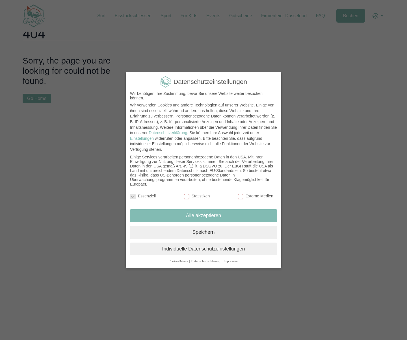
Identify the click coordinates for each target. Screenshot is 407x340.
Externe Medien (255, 196)
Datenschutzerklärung (168, 132)
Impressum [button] (231, 261)
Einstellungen (142, 138)
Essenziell (143, 196)
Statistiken (197, 196)
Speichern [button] (203, 232)
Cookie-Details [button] (178, 261)
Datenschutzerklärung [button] (206, 261)
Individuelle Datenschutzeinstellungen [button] (203, 249)
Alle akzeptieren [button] (203, 215)
